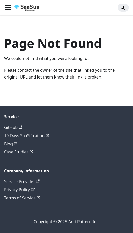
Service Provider (22, 181)
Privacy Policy (19, 189)
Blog (10, 144)
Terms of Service (22, 198)
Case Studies (18, 152)
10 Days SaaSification (26, 135)
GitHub (13, 127)
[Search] (123, 8)
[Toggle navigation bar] (8, 7)
